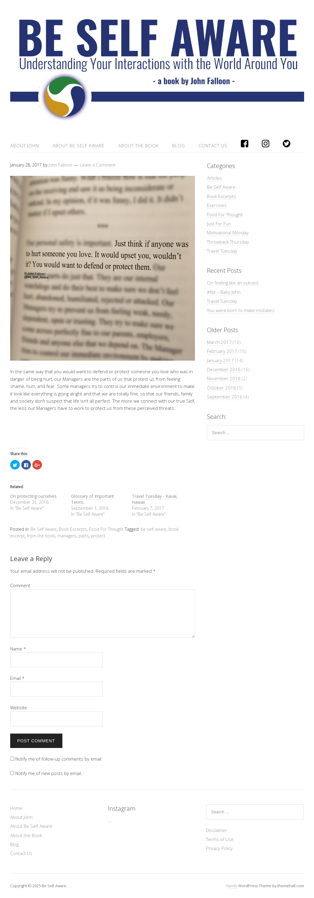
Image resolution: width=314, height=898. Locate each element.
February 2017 (222, 351)
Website (18, 707)
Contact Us (213, 146)
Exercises (216, 205)
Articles (214, 178)
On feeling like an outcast (233, 283)
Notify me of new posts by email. (48, 773)
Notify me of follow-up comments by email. (59, 759)
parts (84, 536)
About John (24, 146)
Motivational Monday (228, 233)
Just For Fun (219, 224)
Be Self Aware (44, 529)
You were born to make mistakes (240, 310)
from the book (41, 536)
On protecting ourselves (33, 496)
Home (16, 808)
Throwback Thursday (228, 242)
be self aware (153, 529)
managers (66, 536)
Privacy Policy (219, 848)
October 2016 (221, 388)
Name (18, 649)
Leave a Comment (97, 165)
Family (231, 885)
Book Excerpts (73, 529)
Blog (178, 146)
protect (98, 536)
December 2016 (224, 369)
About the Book (138, 146)
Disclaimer (216, 830)
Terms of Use (220, 839)
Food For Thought (106, 529)
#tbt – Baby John (224, 292)
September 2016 (224, 397)
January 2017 (220, 360)
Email (17, 678)
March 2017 (219, 342)
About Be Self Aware (78, 146)
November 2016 (224, 378)
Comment (20, 585)
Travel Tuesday (222, 251)
